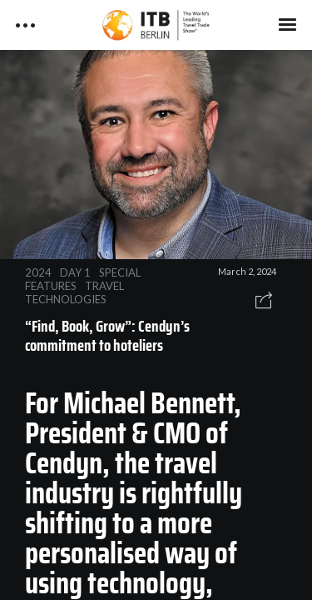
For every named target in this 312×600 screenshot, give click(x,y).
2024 (38, 272)
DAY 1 (75, 272)
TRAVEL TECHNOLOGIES (74, 292)
